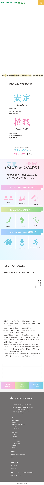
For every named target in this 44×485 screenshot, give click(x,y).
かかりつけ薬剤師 (16, 441)
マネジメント (15, 434)
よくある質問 (13, 460)
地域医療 (15, 436)
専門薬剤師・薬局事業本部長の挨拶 (18, 454)
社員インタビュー (14, 457)
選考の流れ (15, 445)
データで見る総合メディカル (19, 424)
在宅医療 (15, 439)
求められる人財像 (16, 443)
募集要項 (13, 451)
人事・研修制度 (16, 428)
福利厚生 (15, 426)
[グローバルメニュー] (41, 2)
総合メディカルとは (15, 420)
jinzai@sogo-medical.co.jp (24, 412)
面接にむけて (15, 447)
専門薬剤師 (15, 432)
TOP (12, 417)
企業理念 (15, 422)
